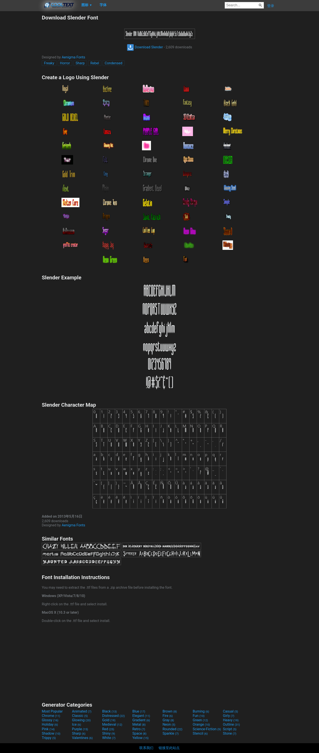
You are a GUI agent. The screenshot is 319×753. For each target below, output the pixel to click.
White (109, 738)
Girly (228, 716)
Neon (169, 724)
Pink (48, 729)
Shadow (51, 733)
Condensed (113, 63)
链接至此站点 (169, 748)
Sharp (80, 63)
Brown (170, 711)
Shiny (108, 733)
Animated (81, 711)
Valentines (82, 738)
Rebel (94, 63)
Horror (65, 63)
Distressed (113, 716)
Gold (109, 720)
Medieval (112, 724)
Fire (168, 716)
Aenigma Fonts (73, 57)
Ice (76, 724)
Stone (229, 733)
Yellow (140, 738)
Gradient (141, 720)
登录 (270, 6)
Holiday (50, 724)
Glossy (50, 720)
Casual (230, 711)
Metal (139, 724)
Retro (138, 729)
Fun (199, 716)
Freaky (49, 63)
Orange (201, 724)
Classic (80, 716)
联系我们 (146, 748)
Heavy (230, 720)
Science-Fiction (207, 729)
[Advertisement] (20, 80)
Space (139, 733)
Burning (201, 711)
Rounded (172, 729)
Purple (80, 729)
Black (109, 711)
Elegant (141, 716)
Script (230, 729)
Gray (168, 720)
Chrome (51, 716)
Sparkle (171, 733)
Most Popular (52, 711)
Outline (231, 724)
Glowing (81, 720)
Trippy (49, 738)
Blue (138, 711)
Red (108, 729)
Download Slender (145, 47)
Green (200, 720)
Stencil (200, 733)
